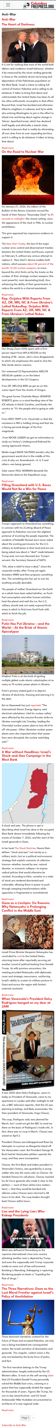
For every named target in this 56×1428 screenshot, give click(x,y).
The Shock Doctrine (25, 848)
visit (19, 956)
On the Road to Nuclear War (23, 152)
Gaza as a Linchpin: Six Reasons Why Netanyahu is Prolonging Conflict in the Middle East (26, 907)
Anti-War (9, 19)
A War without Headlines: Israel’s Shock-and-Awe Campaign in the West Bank (26, 756)
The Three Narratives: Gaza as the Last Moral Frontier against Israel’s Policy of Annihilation (27, 1292)
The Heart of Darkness (18, 24)
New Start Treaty (15, 244)
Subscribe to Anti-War (14, 1425)
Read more (8, 148)
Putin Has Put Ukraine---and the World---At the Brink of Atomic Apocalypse (26, 627)
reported (35, 705)
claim (50, 1375)
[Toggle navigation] (8, 4)
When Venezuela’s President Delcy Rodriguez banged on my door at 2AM (27, 1002)
